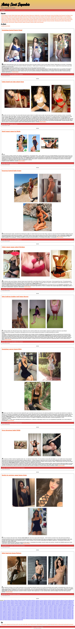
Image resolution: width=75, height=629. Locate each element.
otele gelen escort (5, 594)
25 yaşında (21, 74)
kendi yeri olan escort (17, 289)
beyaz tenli (7, 163)
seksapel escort (4, 74)
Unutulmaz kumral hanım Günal (12, 30)
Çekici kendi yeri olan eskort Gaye (13, 81)
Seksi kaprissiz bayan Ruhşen (11, 553)
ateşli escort (12, 163)
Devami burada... (15, 71)
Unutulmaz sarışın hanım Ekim (12, 349)
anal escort (16, 163)
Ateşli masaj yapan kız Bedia (11, 131)
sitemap (41, 626)
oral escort (22, 467)
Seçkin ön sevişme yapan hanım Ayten (14, 475)
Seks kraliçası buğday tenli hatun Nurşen (15, 296)
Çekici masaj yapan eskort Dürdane (13, 247)
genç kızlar (3, 163)
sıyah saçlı (9, 74)
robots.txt (37, 626)
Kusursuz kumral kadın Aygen (11, 170)
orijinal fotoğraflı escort (15, 74)
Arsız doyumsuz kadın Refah (11, 430)
